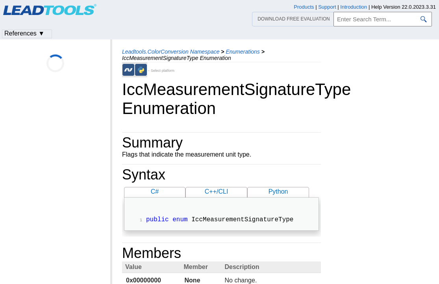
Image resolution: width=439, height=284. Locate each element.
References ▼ (24, 33)
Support (327, 7)
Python (278, 191)
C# (155, 191)
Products (304, 7)
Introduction (353, 7)
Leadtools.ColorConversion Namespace (170, 52)
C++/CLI (216, 191)
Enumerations (242, 52)
